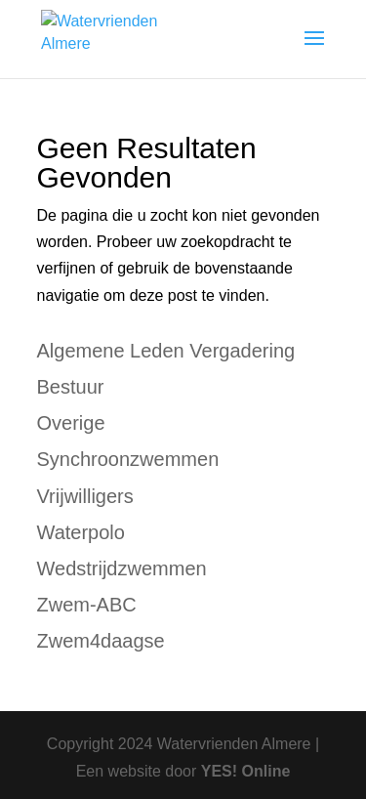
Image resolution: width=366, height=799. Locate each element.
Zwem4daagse (101, 641)
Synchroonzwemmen (128, 459)
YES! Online (246, 771)
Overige (71, 423)
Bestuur (70, 387)
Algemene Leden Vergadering (166, 350)
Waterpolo (81, 532)
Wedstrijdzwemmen (122, 568)
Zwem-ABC (87, 604)
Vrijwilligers (85, 496)
